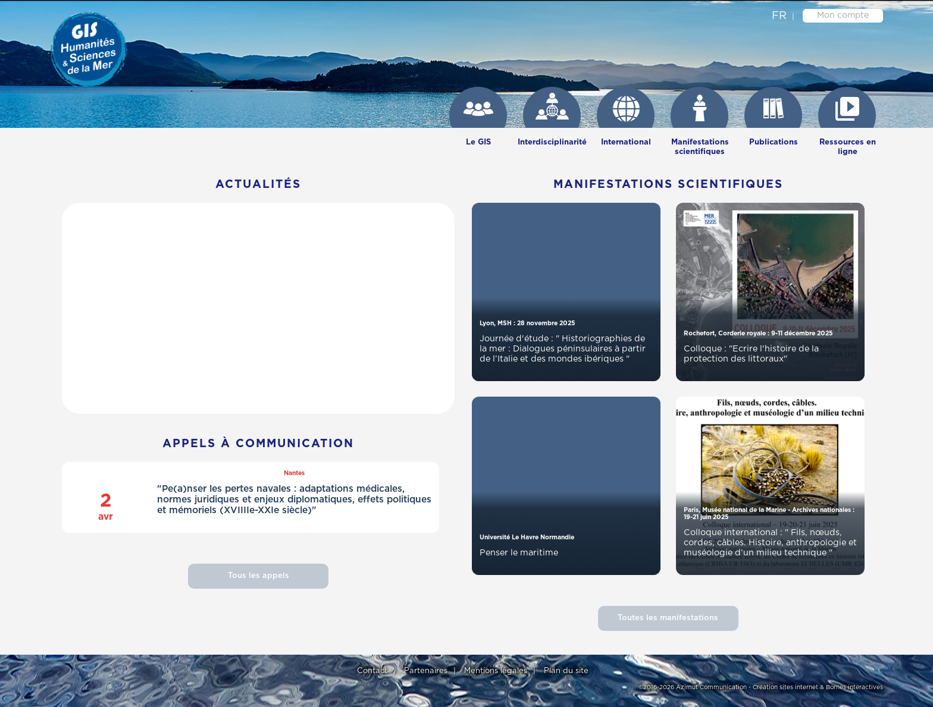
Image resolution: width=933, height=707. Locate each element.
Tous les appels (258, 576)
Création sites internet (785, 687)
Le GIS (478, 142)
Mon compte (843, 15)
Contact (372, 671)
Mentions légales (495, 671)
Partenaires (425, 671)
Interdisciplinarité (552, 142)
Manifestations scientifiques (700, 147)
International (626, 142)
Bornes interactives (854, 687)
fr (779, 16)
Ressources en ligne (847, 147)
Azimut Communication (711, 687)
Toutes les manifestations (668, 618)
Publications (773, 142)
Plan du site (566, 671)
